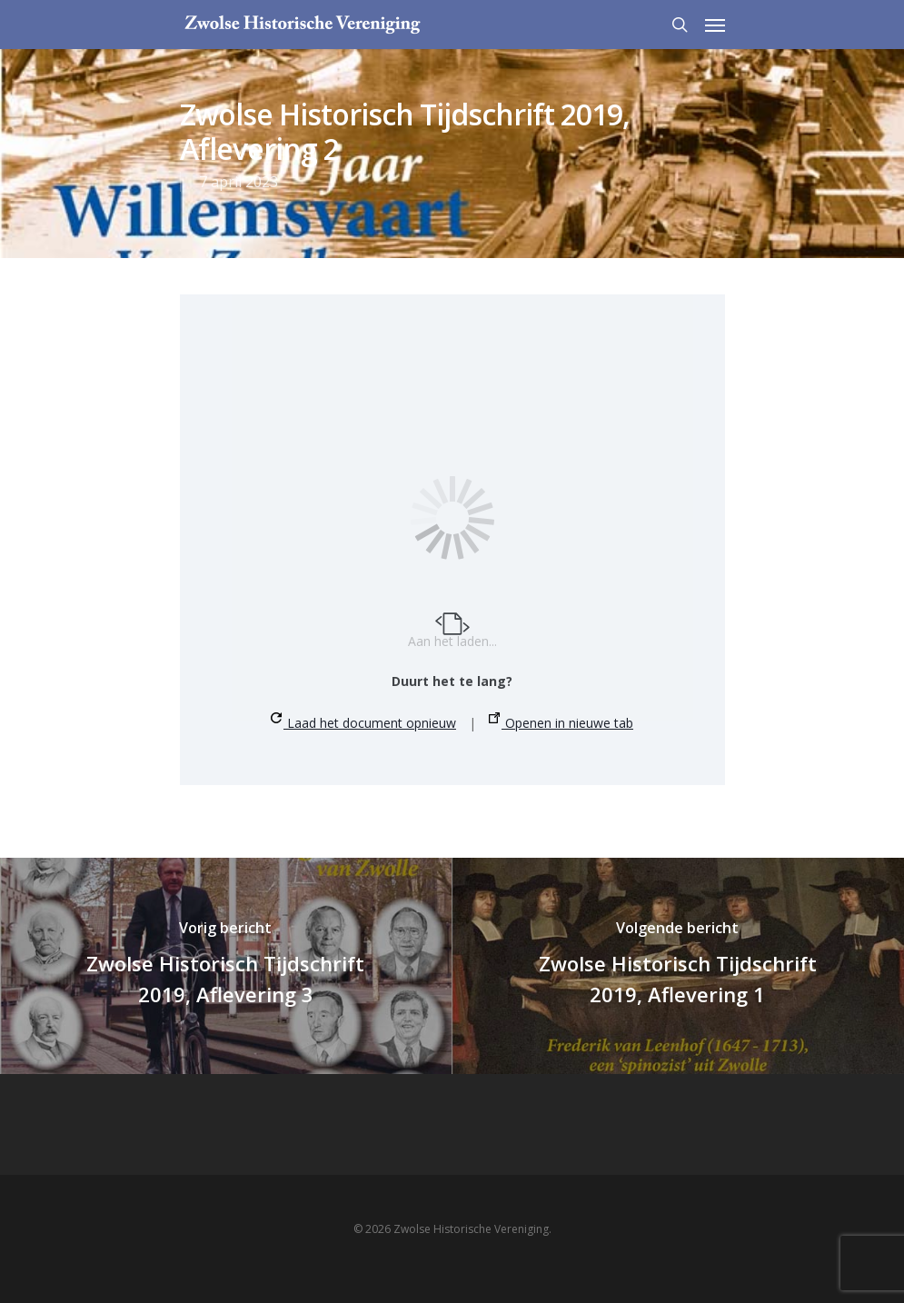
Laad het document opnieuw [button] (363, 721)
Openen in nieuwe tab (561, 721)
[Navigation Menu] (715, 24)
